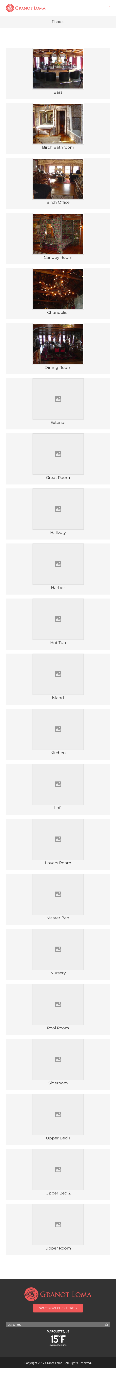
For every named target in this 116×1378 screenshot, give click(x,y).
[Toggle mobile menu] (109, 8)
